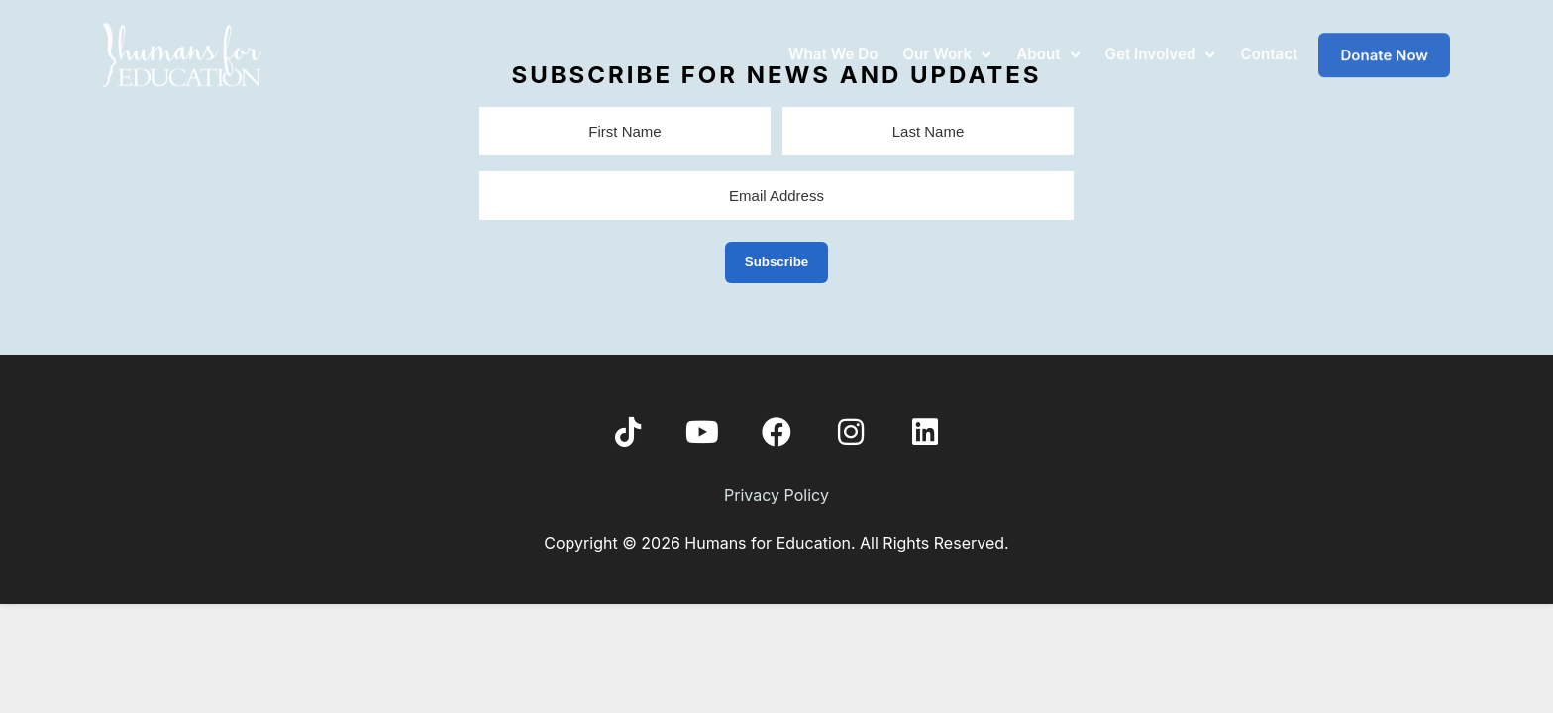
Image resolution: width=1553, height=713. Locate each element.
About (1048, 43)
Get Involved (1160, 43)
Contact (1268, 43)
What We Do (833, 43)
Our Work (946, 43)
